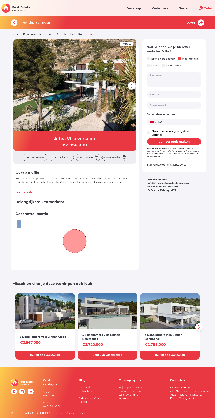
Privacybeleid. (165, 151)
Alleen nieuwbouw (50, 393)
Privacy (70, 413)
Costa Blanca (78, 34)
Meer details (188, 58)
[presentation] (132, 86)
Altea (93, 34)
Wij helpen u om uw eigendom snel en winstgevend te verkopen (131, 393)
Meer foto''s (171, 65)
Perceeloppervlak (114, 157)
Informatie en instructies (87, 389)
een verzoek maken (174, 141)
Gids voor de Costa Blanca (90, 400)
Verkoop (134, 8)
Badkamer (61, 157)
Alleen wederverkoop (52, 404)
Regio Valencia (32, 34)
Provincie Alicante (56, 34)
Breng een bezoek (161, 58)
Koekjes (81, 413)
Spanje (15, 34)
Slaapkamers (35, 157)
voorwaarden (152, 151)
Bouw (183, 8)
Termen (59, 413)
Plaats (153, 65)
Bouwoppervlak (88, 157)
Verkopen (160, 8)
